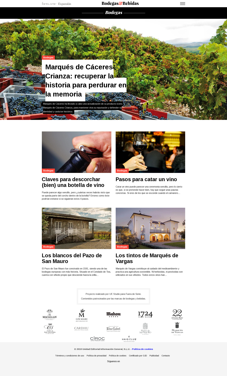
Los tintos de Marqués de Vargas (147, 258)
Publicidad (154, 356)
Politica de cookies (142, 349)
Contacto (166, 356)
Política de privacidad (96, 356)
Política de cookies (117, 356)
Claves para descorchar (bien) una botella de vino (73, 182)
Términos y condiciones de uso (69, 356)
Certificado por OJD (138, 356)
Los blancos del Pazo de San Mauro (72, 258)
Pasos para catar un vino (146, 179)
